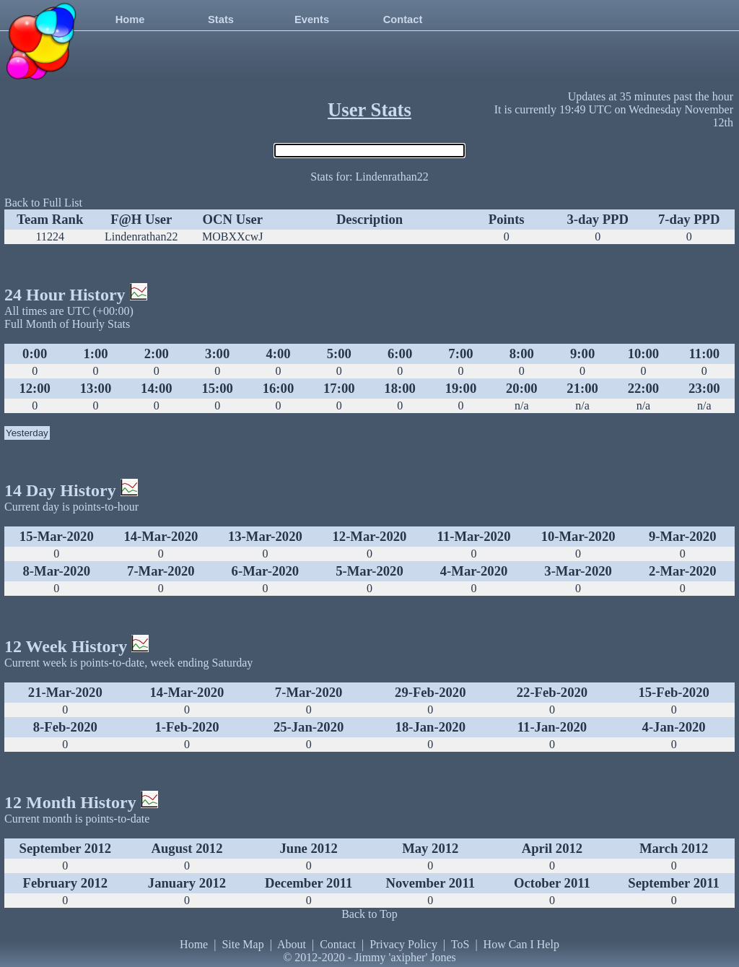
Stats (221, 19)
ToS (460, 944)
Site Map (242, 944)
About (291, 944)
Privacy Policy (403, 944)
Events (311, 19)
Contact (403, 19)
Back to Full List (43, 202)
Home (130, 19)
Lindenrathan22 (141, 236)
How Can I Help (521, 944)
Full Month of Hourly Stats (67, 324)
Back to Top (369, 914)
